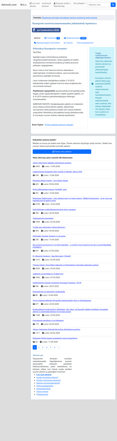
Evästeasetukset (43, 421)
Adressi (37, 71)
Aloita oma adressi (61, 184)
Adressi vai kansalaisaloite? (48, 416)
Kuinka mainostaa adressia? (48, 413)
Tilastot (68, 75)
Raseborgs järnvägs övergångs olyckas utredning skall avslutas (69, 50)
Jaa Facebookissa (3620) (45, 63)
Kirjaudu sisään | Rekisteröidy (62, 4)
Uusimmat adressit (46, 4)
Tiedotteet (52, 71)
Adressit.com (9, 4)
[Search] (99, 4)
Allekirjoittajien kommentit (47, 75)
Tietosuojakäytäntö (85, 75)
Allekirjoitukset (75, 71)
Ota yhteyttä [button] (79, 3)
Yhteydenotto (42, 427)
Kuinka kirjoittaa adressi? (47, 410)
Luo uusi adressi (35, 4)
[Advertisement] (73, 29)
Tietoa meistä (42, 424)
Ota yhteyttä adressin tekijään (59, 157)
